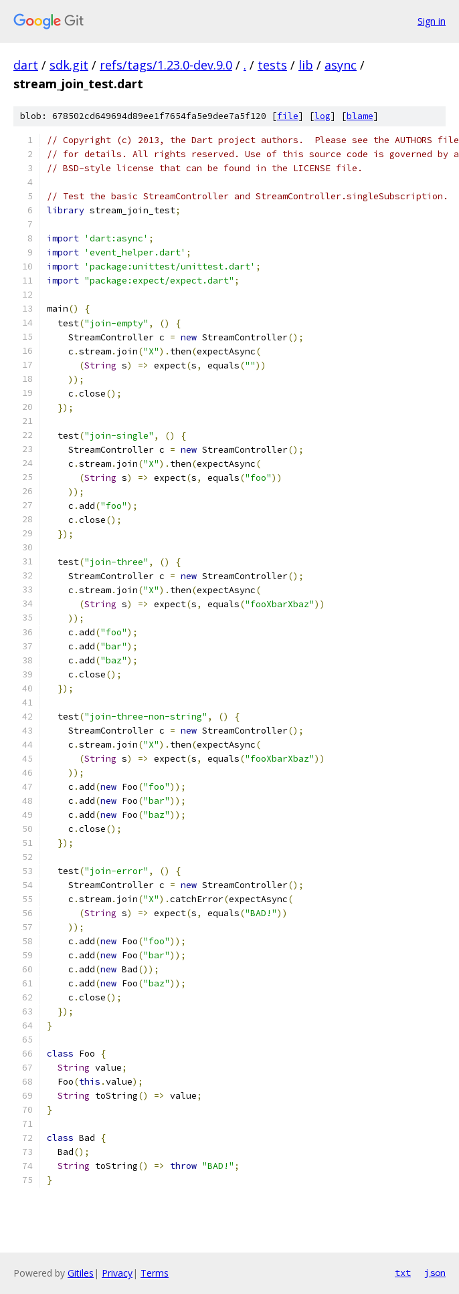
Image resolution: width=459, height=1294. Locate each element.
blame (360, 116)
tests (272, 65)
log (322, 116)
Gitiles (81, 1273)
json (435, 1273)
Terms (155, 1273)
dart (25, 65)
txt (403, 1273)
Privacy (117, 1273)
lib (305, 65)
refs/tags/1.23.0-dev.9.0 (166, 65)
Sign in (432, 21)
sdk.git (69, 65)
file (287, 116)
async (341, 65)
